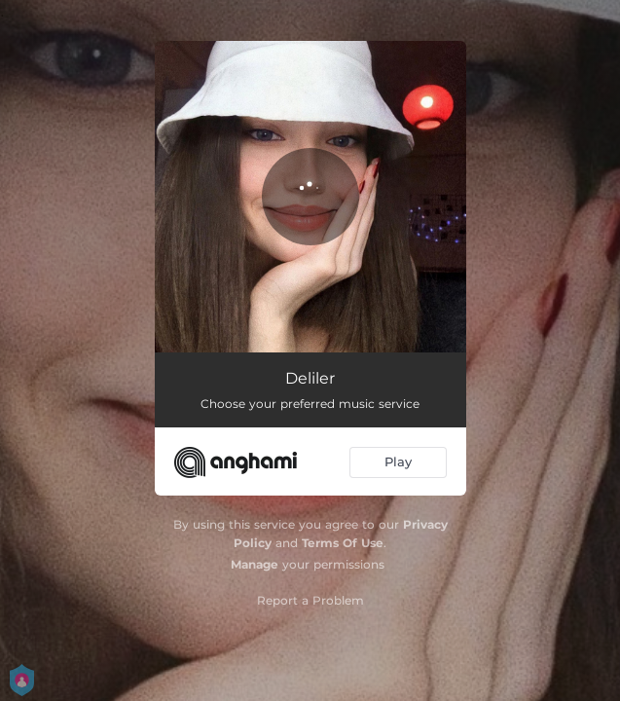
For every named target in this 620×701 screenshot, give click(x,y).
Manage (254, 564)
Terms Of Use (342, 542)
